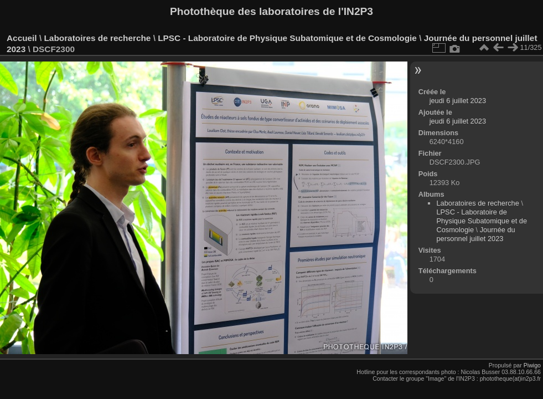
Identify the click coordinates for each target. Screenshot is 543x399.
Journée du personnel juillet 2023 (475, 234)
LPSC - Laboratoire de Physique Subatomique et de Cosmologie (287, 38)
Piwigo (532, 365)
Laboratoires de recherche (97, 38)
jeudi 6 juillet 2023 (458, 100)
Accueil (22, 38)
